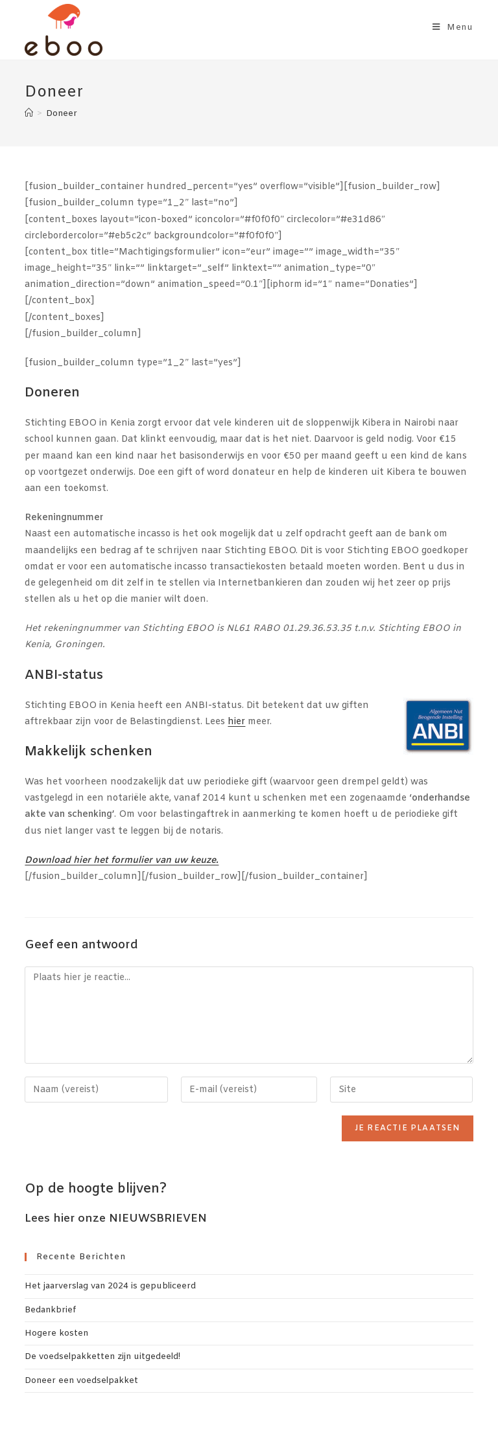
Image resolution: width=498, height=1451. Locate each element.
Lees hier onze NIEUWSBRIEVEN (116, 1218)
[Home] (29, 113)
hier (236, 722)
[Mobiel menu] (453, 28)
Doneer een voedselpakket (81, 1380)
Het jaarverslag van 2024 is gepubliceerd (110, 1286)
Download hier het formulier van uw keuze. (122, 860)
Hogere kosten (56, 1333)
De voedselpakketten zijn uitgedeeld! (102, 1356)
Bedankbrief (50, 1310)
